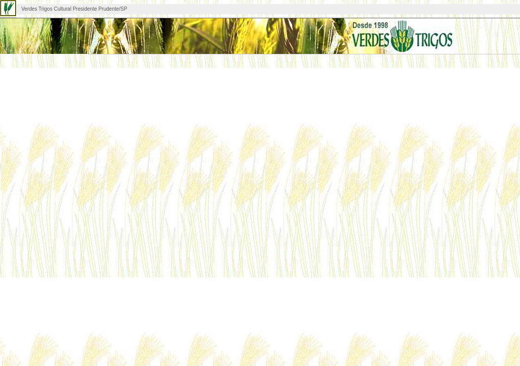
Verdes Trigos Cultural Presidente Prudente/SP (74, 9)
